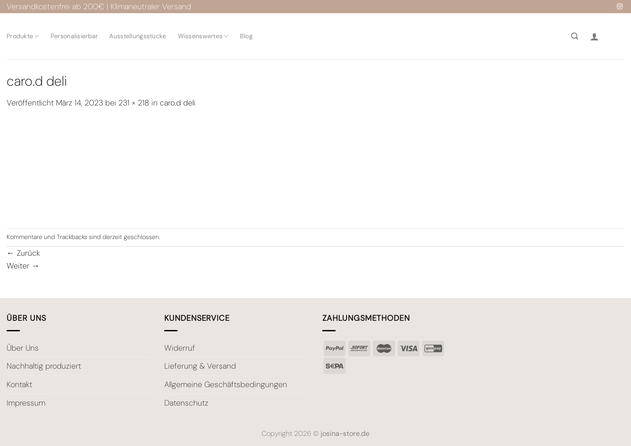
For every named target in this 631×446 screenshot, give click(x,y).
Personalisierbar (74, 36)
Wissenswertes (203, 36)
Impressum (26, 403)
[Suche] (574, 36)
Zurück (23, 253)
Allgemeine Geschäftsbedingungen (225, 384)
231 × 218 (133, 103)
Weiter (23, 266)
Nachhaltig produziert (44, 366)
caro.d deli (178, 103)
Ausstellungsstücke (137, 36)
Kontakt (19, 384)
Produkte (23, 36)
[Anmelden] (594, 36)
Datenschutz (186, 403)
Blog (246, 36)
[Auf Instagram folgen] (620, 7)
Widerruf (179, 348)
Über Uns (23, 348)
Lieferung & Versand (200, 366)
